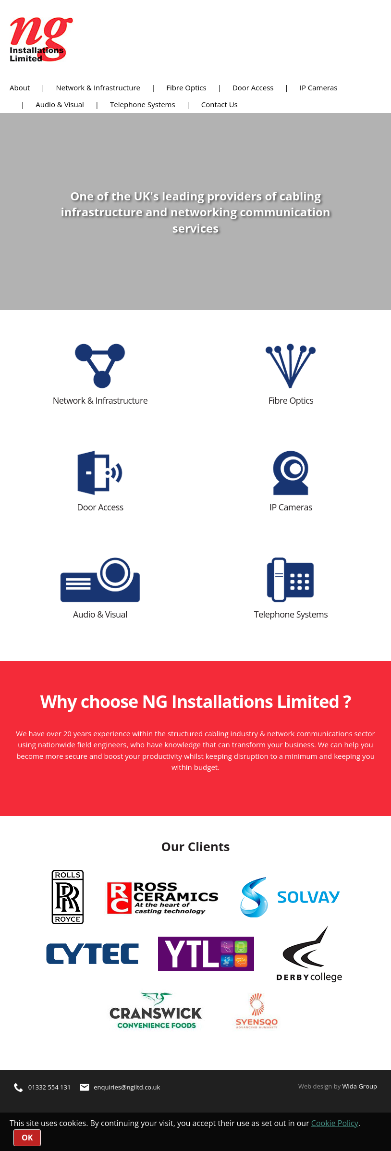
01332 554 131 (42, 1087)
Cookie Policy (334, 1123)
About (20, 87)
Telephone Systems (142, 104)
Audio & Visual (60, 104)
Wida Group (359, 1086)
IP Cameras (319, 87)
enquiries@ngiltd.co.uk (120, 1087)
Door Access (253, 87)
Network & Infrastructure (98, 87)
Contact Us (219, 104)
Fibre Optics (186, 87)
